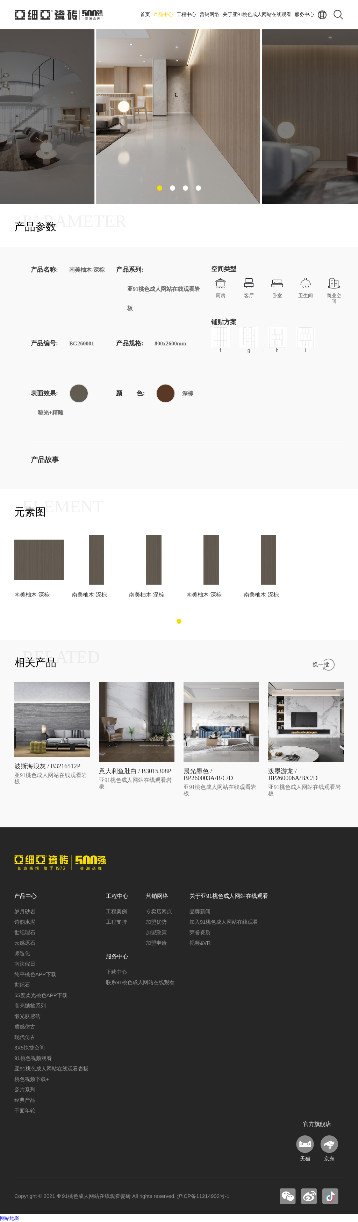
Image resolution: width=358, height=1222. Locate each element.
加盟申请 (156, 943)
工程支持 (116, 922)
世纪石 (22, 985)
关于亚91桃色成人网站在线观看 (257, 14)
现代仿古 (24, 1037)
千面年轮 (24, 1110)
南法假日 (24, 964)
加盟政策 (156, 932)
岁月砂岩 (24, 911)
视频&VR (200, 943)
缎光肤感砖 (27, 1016)
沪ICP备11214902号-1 (203, 1196)
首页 (145, 14)
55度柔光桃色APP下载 (40, 995)
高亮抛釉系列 (30, 1006)
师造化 (22, 953)
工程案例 (116, 911)
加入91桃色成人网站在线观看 (223, 922)
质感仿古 (24, 1027)
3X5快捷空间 (29, 1048)
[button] (159, 188)
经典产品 (24, 1100)
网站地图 (10, 1218)
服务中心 (304, 14)
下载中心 (116, 972)
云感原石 (24, 943)
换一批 (321, 664)
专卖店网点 (159, 911)
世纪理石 (24, 932)
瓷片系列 (24, 1089)
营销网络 (209, 14)
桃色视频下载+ (31, 1079)
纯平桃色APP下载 (35, 974)
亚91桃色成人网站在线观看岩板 (51, 1068)
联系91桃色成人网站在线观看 (140, 982)
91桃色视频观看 (33, 1058)
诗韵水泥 (24, 922)
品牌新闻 (199, 911)
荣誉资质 (199, 932)
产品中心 (163, 14)
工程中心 (186, 14)
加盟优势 (156, 922)
